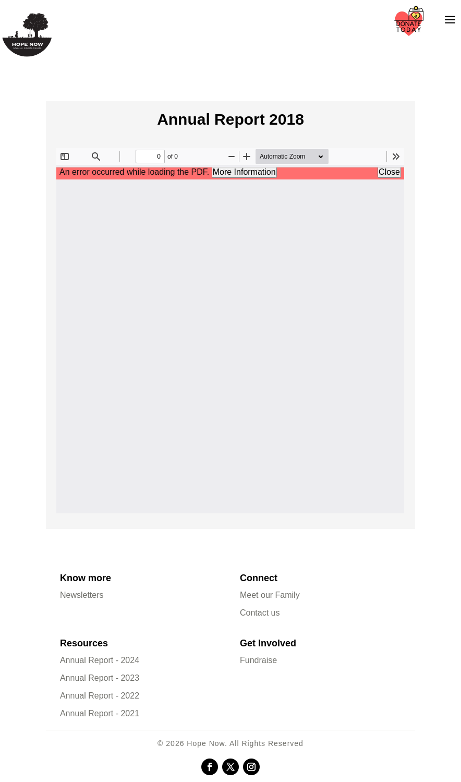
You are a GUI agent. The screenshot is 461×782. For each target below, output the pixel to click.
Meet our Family (270, 595)
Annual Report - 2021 (99, 713)
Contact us (260, 612)
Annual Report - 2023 (99, 677)
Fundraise (258, 660)
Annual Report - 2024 (99, 660)
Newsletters (82, 595)
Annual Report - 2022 (99, 695)
